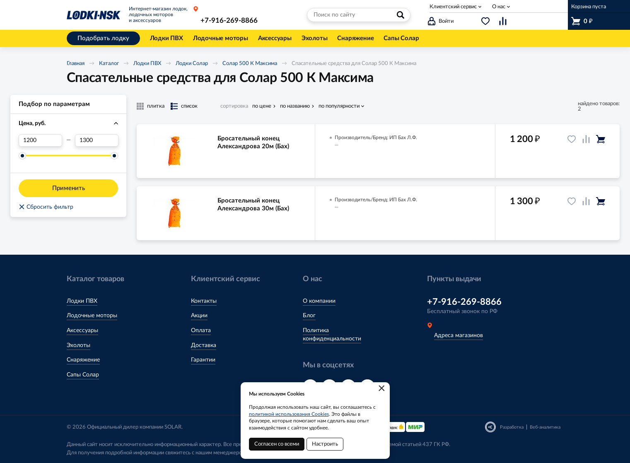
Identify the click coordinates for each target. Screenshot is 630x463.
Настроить (325, 444)
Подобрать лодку (103, 38)
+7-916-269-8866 (229, 20)
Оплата (201, 330)
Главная (75, 63)
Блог (309, 315)
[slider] (22, 155)
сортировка (234, 106)
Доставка (203, 345)
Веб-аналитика (545, 427)
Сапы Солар (83, 375)
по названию (295, 106)
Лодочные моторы (92, 315)
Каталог (109, 63)
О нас (498, 7)
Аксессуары (82, 330)
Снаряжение (83, 360)
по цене (261, 106)
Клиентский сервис (453, 7)
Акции (199, 315)
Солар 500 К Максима (249, 63)
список (189, 106)
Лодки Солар (192, 63)
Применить (68, 188)
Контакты (204, 301)
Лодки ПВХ (147, 63)
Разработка (512, 427)
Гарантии (203, 360)
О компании (319, 301)
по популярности (339, 106)
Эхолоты (78, 345)
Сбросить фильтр (46, 207)
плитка (155, 106)
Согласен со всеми (276, 444)
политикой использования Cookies (289, 414)
